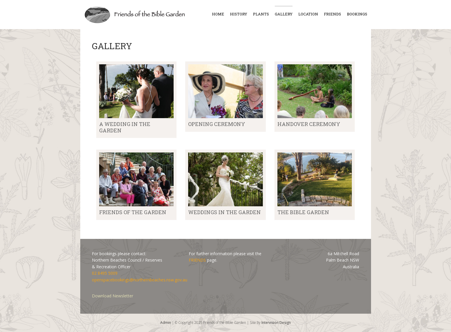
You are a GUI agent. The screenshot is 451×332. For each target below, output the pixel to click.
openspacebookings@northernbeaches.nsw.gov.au (139, 280)
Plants (261, 14)
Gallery (284, 14)
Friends (332, 14)
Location (308, 14)
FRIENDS (197, 260)
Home (218, 14)
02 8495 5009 (104, 273)
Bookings (357, 14)
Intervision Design (276, 322)
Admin (165, 322)
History (238, 14)
